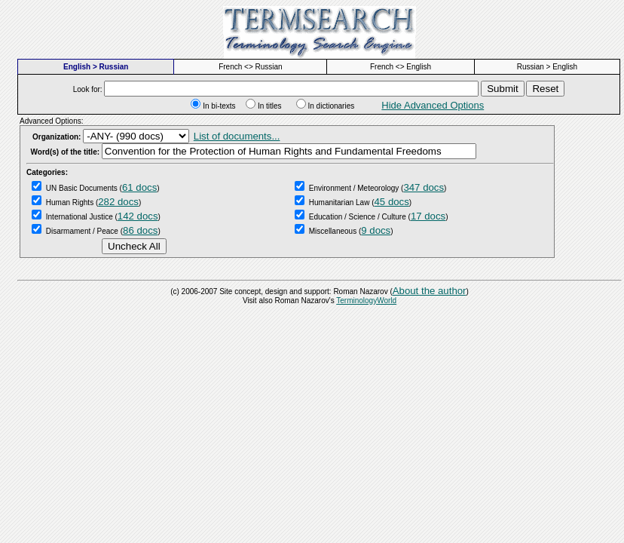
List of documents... (237, 136)
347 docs (423, 187)
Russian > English (547, 67)
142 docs (138, 216)
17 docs (428, 216)
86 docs (140, 230)
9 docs (375, 230)
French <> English (400, 67)
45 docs (392, 201)
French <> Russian (251, 67)
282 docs (118, 201)
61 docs (139, 187)
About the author (429, 290)
